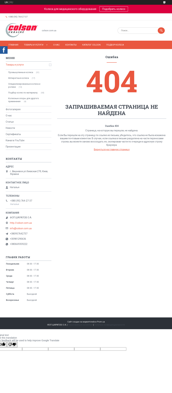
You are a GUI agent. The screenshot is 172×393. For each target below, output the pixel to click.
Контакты (71, 44)
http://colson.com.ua (21, 223)
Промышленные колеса (20, 72)
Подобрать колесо (113, 9)
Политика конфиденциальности (109, 325)
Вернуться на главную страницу (112, 149)
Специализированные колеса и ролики (24, 85)
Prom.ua (101, 322)
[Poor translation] (12, 344)
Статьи (10, 121)
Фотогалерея (13, 109)
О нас (56, 44)
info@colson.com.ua (21, 228)
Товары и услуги (33, 44)
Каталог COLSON (91, 44)
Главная (13, 44)
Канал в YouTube (15, 140)
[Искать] (161, 30)
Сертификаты (13, 134)
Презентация (13, 146)
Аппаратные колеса (18, 78)
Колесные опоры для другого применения (23, 100)
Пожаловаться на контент (80, 325)
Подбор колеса (115, 44)
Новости (10, 128)
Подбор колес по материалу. (23, 92)
